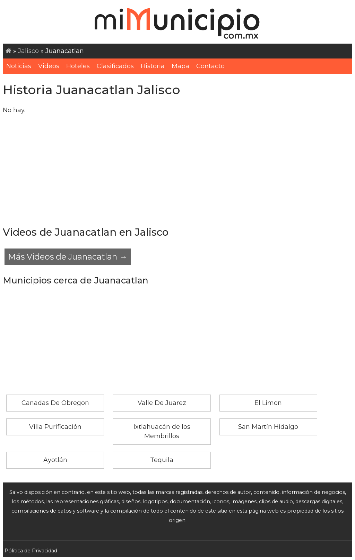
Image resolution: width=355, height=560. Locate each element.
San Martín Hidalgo (268, 427)
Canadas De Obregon (55, 403)
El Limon (268, 403)
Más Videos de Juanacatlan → (67, 257)
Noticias (18, 66)
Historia (153, 66)
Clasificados (115, 66)
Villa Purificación (55, 427)
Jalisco (28, 51)
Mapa (180, 66)
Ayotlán (55, 460)
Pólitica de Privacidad (31, 551)
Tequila (161, 460)
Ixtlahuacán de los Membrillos (161, 431)
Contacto (210, 66)
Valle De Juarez (162, 403)
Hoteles (78, 66)
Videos (48, 66)
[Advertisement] (177, 169)
